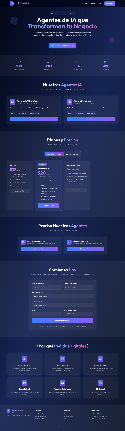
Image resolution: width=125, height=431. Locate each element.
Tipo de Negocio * (37, 292)
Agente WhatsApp (40, 414)
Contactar (76, 190)
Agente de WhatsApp (54, 154)
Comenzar (109, 3)
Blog (65, 418)
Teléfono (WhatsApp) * (70, 310)
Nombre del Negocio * (70, 283)
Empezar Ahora (20, 191)
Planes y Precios (39, 418)
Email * (34, 310)
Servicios (85, 3)
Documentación (68, 416)
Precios (93, 3)
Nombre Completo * (38, 283)
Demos (66, 414)
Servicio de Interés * (38, 301)
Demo (99, 3)
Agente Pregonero (72, 154)
